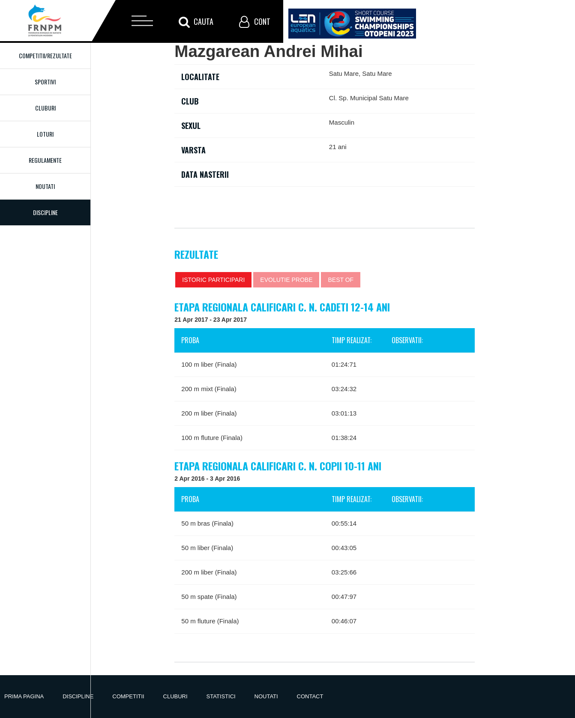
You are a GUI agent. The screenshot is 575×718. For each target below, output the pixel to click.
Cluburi (45, 107)
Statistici (221, 696)
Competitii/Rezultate (45, 55)
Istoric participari (213, 279)
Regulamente (45, 160)
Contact (310, 696)
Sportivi (45, 81)
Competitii (128, 696)
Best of (340, 279)
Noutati (45, 186)
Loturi (45, 133)
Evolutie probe (286, 279)
